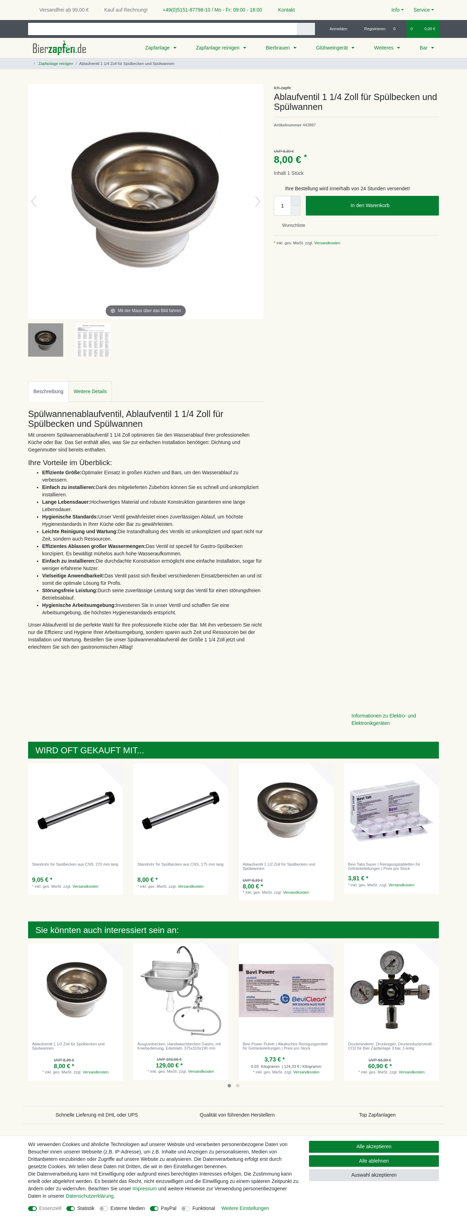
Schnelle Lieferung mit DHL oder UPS (96, 1115)
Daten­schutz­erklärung (89, 1196)
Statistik (85, 1208)
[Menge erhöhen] (296, 201)
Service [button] (422, 10)
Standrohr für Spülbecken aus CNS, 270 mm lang (75, 864)
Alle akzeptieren (374, 1146)
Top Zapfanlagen (377, 1115)
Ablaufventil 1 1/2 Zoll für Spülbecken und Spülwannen (279, 866)
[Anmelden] (335, 29)
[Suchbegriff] (162, 29)
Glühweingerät (332, 48)
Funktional (203, 1208)
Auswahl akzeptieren (373, 1175)
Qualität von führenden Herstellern (237, 1115)
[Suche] (306, 29)
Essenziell (50, 1208)
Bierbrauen (278, 48)
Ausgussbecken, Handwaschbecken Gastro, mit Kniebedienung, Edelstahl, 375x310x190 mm (179, 1046)
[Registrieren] (371, 29)
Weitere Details (90, 391)
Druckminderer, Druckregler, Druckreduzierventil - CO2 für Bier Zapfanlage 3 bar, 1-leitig (391, 1046)
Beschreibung (48, 391)
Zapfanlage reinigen (218, 48)
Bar (424, 48)
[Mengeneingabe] (282, 206)
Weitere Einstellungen (245, 1208)
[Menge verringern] (296, 211)
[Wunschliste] (398, 29)
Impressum (144, 1188)
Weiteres (384, 48)
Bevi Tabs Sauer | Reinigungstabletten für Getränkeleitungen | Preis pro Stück (384, 866)
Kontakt (283, 10)
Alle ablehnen (374, 1161)
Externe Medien (128, 1208)
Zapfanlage (158, 48)
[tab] (48, 391)
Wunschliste (291, 225)
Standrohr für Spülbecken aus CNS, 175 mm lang (180, 864)
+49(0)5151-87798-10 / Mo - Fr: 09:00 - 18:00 (209, 10)
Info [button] (396, 10)
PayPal (168, 1208)
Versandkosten (326, 243)
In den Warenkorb (392, 206)
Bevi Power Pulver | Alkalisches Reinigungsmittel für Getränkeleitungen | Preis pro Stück (285, 1046)
